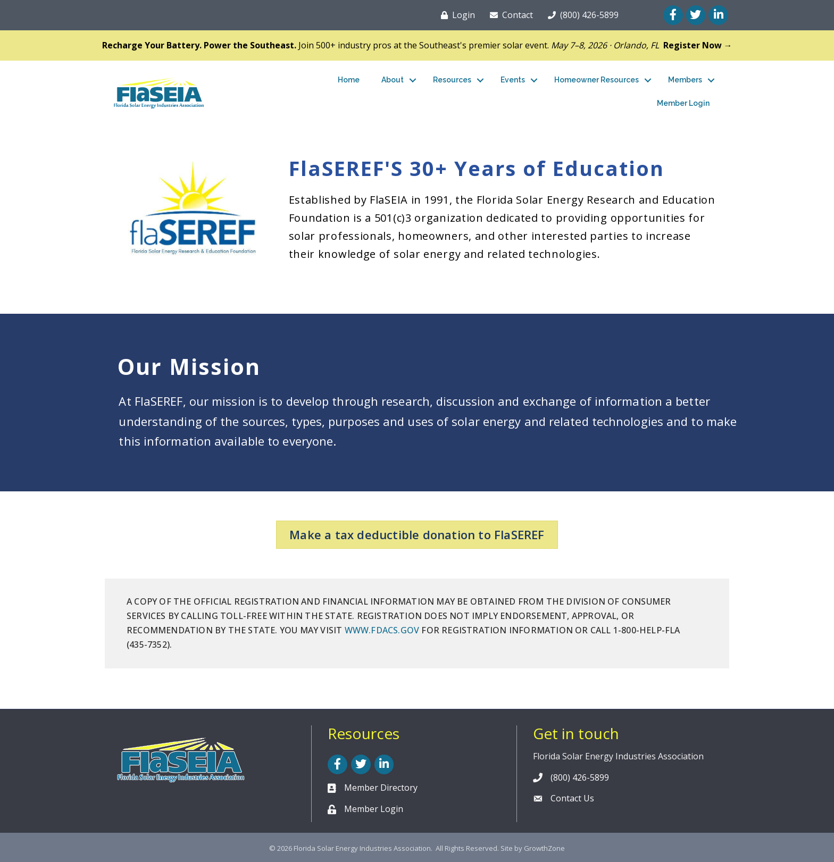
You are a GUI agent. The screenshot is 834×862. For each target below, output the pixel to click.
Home (349, 80)
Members (685, 80)
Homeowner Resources (596, 80)
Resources (452, 80)
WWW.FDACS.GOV (382, 630)
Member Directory (381, 787)
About (392, 80)
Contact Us (572, 798)
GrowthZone (544, 848)
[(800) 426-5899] (581, 14)
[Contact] (509, 14)
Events (513, 80)
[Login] (456, 14)
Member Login (683, 103)
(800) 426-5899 (580, 777)
